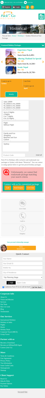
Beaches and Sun (15, 138)
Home (14, 36)
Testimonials (4, 311)
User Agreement (5, 358)
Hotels (2, 327)
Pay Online (4, 386)
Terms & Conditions (7, 356)
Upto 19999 (15, 102)
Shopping (15, 135)
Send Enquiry (18, 188)
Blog (2, 309)
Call (7, 188)
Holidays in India (6, 322)
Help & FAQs (5, 381)
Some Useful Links (6, 365)
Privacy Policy (5, 361)
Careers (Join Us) (6, 347)
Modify (11, 94)
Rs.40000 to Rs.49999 (15, 108)
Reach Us (3, 379)
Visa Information (6, 363)
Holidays (21, 36)
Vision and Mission (7, 299)
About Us (3, 297)
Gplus (32, 7)
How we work (5, 307)
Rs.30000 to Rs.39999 (15, 106)
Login (18, 7)
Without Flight (15, 125)
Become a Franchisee (7, 343)
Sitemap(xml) (5, 368)
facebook (27, 7)
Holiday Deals (5, 329)
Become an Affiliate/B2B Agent (11, 345)
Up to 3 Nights (15, 112)
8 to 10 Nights (15, 118)
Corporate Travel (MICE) (9, 332)
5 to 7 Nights (15, 116)
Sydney (15, 144)
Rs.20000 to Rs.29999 (15, 104)
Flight (15, 123)
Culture (15, 140)
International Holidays (8, 320)
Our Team (3, 304)
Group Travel (4, 334)
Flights (2, 325)
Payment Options (6, 383)
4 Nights (15, 114)
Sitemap (3, 370)
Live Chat (30, 2)
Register (7, 7)
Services (3, 302)
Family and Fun (15, 133)
